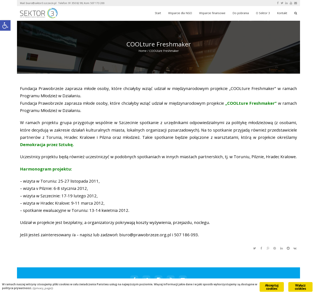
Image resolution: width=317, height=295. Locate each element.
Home (142, 51)
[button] (5, 25)
